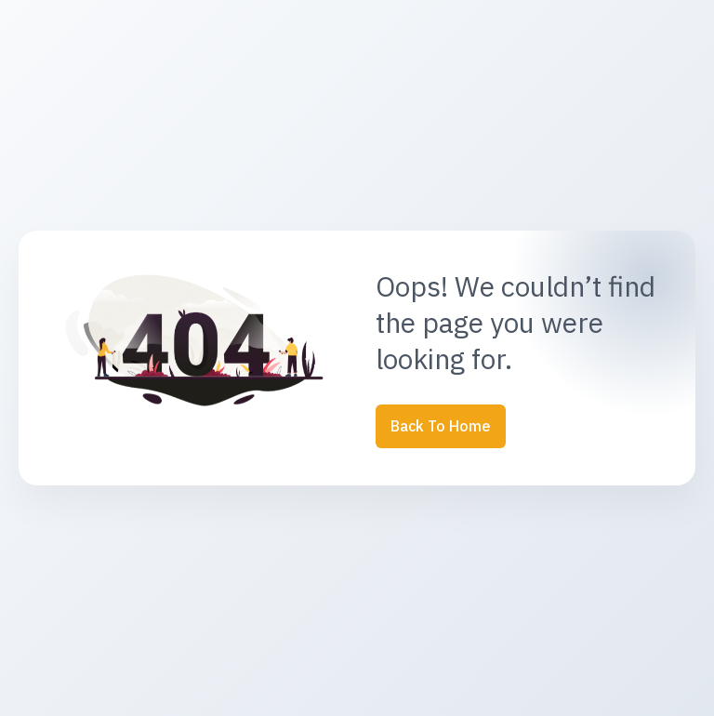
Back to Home (440, 426)
